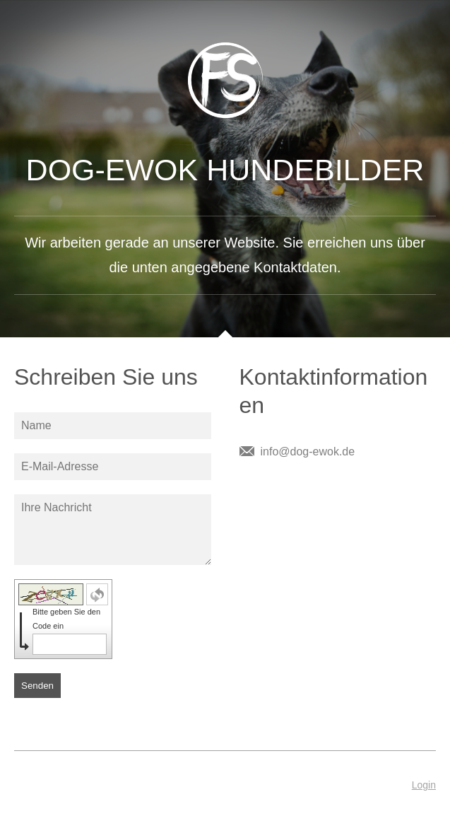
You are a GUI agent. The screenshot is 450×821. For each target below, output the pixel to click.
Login (424, 785)
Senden (37, 685)
